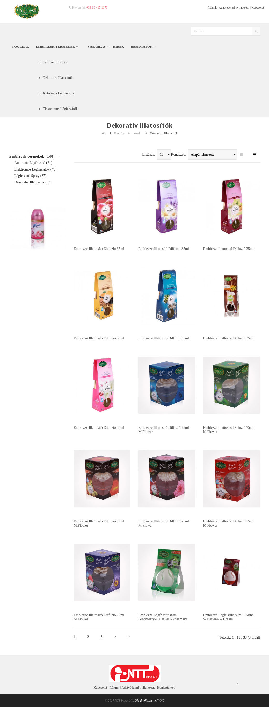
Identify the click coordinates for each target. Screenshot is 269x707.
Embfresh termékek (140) (32, 156)
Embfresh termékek (127, 133)
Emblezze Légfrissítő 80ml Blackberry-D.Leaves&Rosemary (162, 617)
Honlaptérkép (166, 687)
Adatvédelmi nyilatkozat (234, 7)
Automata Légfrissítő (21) (33, 163)
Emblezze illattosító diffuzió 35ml (99, 249)
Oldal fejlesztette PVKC (149, 700)
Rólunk (212, 7)
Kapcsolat (258, 7)
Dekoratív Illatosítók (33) (33, 182)
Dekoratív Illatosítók (164, 133)
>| (129, 637)
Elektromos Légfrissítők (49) (35, 169)
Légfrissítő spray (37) (30, 176)
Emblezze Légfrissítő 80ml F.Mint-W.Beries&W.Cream (228, 617)
